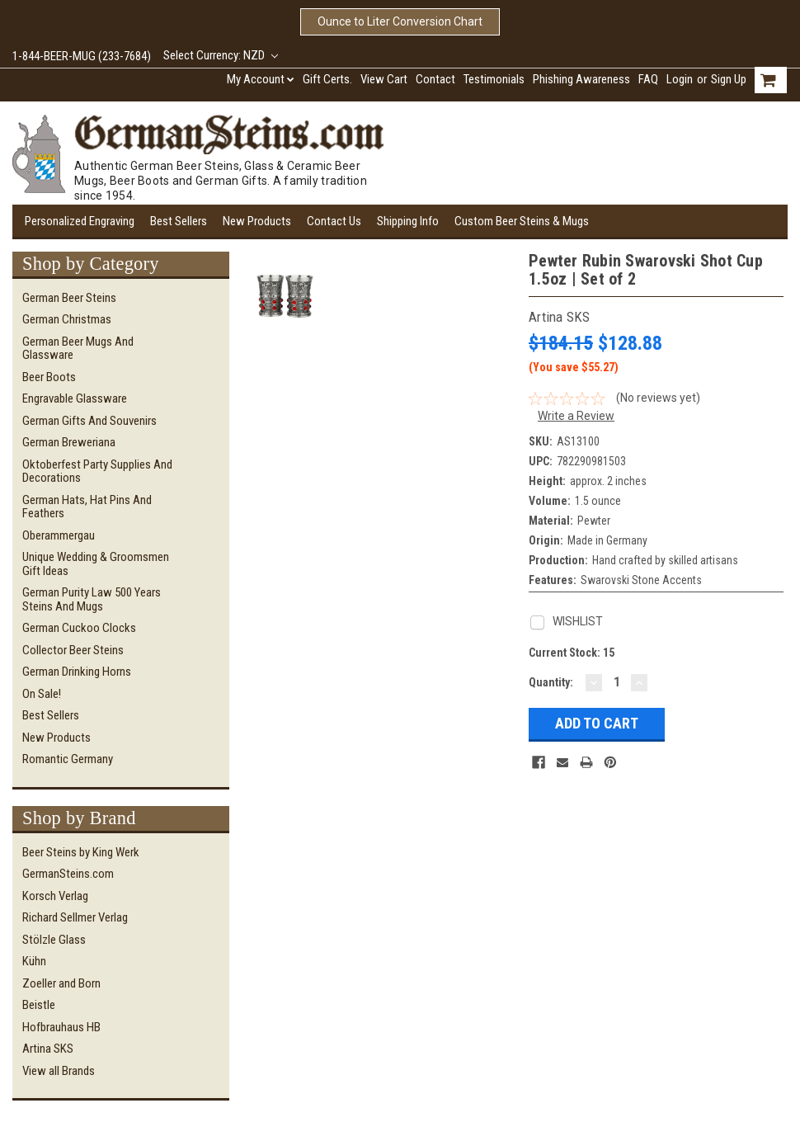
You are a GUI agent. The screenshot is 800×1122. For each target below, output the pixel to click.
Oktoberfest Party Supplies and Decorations (97, 471)
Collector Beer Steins (73, 650)
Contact (435, 79)
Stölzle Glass (54, 939)
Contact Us (334, 221)
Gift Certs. (327, 79)
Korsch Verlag (55, 896)
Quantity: (551, 682)
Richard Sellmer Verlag (75, 917)
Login (679, 79)
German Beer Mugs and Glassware (78, 348)
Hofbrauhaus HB (61, 1027)
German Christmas (66, 319)
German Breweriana (68, 442)
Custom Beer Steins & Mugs (521, 221)
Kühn (34, 961)
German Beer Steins (69, 297)
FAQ (648, 79)
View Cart (383, 79)
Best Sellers (178, 221)
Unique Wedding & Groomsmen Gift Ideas (95, 563)
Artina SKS (47, 1048)
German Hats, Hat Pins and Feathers (87, 507)
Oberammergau (58, 535)
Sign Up (728, 79)
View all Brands (58, 1070)
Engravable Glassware (74, 398)
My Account (260, 79)
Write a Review (576, 415)
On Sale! (41, 693)
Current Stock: (571, 652)
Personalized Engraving (79, 221)
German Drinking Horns (76, 671)
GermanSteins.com (68, 873)
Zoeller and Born (61, 983)
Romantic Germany (67, 759)
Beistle (38, 1004)
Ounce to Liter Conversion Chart (400, 21)
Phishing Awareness (581, 79)
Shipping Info (408, 221)
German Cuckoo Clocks (79, 627)
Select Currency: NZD (220, 55)
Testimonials (494, 79)
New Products (257, 221)
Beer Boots (49, 377)
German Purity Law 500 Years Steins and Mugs (91, 599)
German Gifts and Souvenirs (89, 420)
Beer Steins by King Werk (80, 852)
